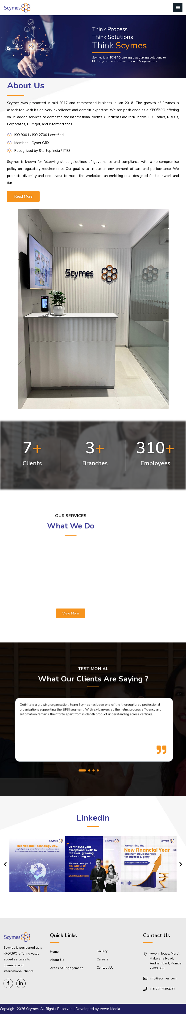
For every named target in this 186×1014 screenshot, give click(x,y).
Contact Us (105, 967)
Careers (102, 959)
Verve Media (110, 1008)
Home (54, 951)
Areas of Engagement (66, 968)
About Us (57, 960)
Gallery (102, 951)
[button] (87, 746)
